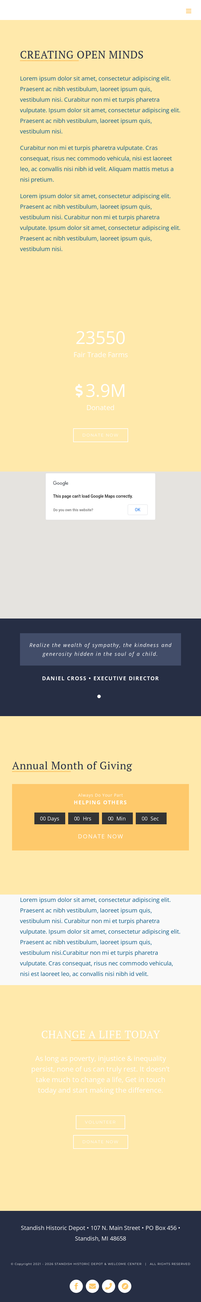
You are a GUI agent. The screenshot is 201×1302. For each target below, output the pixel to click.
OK (137, 509)
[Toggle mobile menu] (189, 11)
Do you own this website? (73, 510)
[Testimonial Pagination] (99, 696)
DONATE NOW (100, 836)
